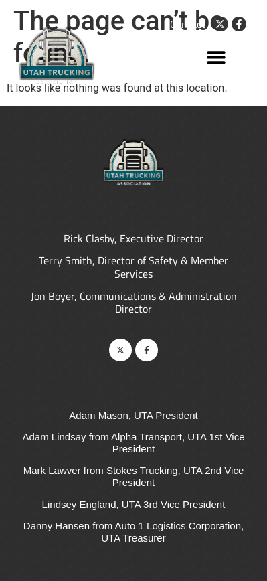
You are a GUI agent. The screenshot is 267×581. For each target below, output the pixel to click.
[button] (216, 57)
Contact (187, 24)
